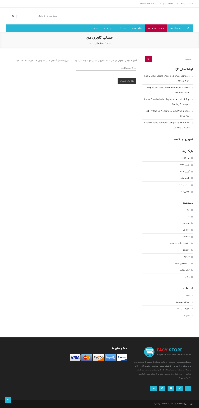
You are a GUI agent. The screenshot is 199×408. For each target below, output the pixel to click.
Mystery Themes (160, 404)
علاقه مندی (137, 28)
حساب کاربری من (156, 28)
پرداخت (107, 28)
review (186, 250)
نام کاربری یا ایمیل (128, 68)
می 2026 (186, 158)
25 (188, 209)
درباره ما (94, 28)
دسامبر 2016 (184, 184)
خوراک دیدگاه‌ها (183, 308)
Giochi (186, 236)
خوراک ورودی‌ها (183, 302)
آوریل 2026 (185, 164)
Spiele (187, 256)
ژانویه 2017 (185, 178)
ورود (188, 295)
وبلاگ (187, 276)
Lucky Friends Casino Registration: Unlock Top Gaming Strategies (167, 102)
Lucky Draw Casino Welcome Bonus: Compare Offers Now (167, 79)
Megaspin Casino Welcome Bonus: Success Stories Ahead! (168, 90)
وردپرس (186, 315)
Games (186, 230)
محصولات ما (175, 28)
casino (186, 223)
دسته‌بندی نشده (182, 263)
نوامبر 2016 (185, 191)
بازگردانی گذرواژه (127, 80)
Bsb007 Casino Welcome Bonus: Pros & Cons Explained (168, 114)
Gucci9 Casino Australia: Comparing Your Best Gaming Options (167, 125)
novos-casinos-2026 (180, 243)
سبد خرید (121, 28)
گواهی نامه (185, 270)
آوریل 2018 (185, 171)
